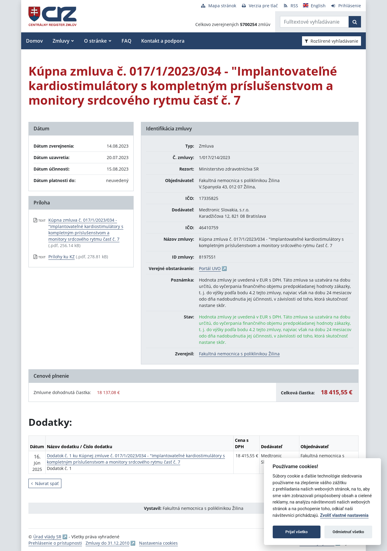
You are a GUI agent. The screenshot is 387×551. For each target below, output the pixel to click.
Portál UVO (210, 268)
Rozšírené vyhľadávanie (331, 41)
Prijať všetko (296, 532)
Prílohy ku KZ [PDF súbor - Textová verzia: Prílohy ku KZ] (61, 256)
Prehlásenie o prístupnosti (55, 543)
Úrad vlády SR (47, 537)
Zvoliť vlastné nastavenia (344, 515)
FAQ (127, 40)
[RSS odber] (290, 5)
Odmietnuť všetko (348, 532)
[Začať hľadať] (355, 22)
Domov (34, 40)
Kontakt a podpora (162, 40)
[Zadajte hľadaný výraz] (314, 22)
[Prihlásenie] (345, 5)
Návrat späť (45, 483)
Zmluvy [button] (61, 40)
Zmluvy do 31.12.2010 (107, 543)
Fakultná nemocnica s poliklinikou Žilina (239, 354)
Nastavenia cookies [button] (158, 543)
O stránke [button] (95, 40)
